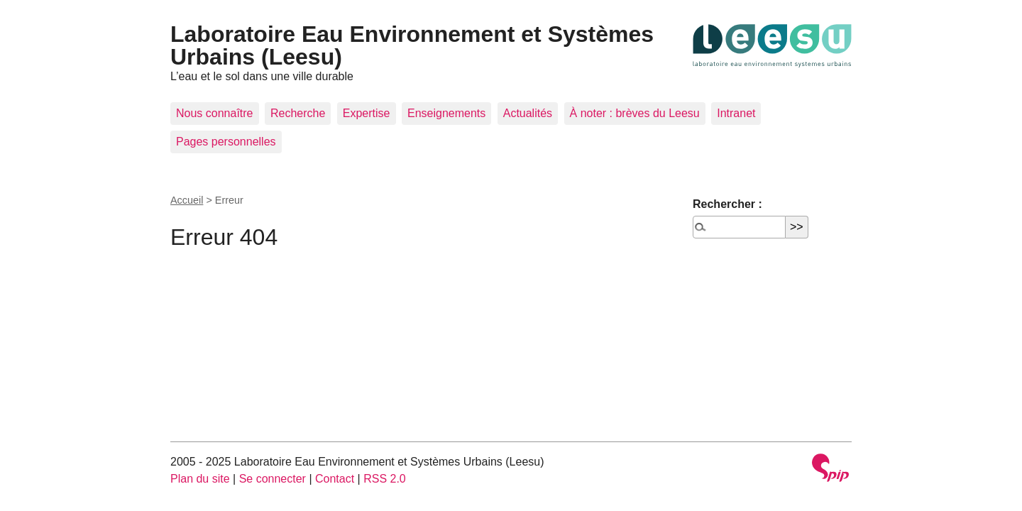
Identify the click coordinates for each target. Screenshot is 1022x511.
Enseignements (446, 113)
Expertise (366, 113)
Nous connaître (214, 113)
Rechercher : (727, 204)
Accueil (186, 200)
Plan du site (200, 479)
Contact (334, 479)
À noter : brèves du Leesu (635, 113)
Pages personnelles (226, 142)
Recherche (297, 113)
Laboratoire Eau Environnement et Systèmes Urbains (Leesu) (412, 45)
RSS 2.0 (384, 479)
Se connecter (272, 479)
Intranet (736, 113)
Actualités (527, 113)
